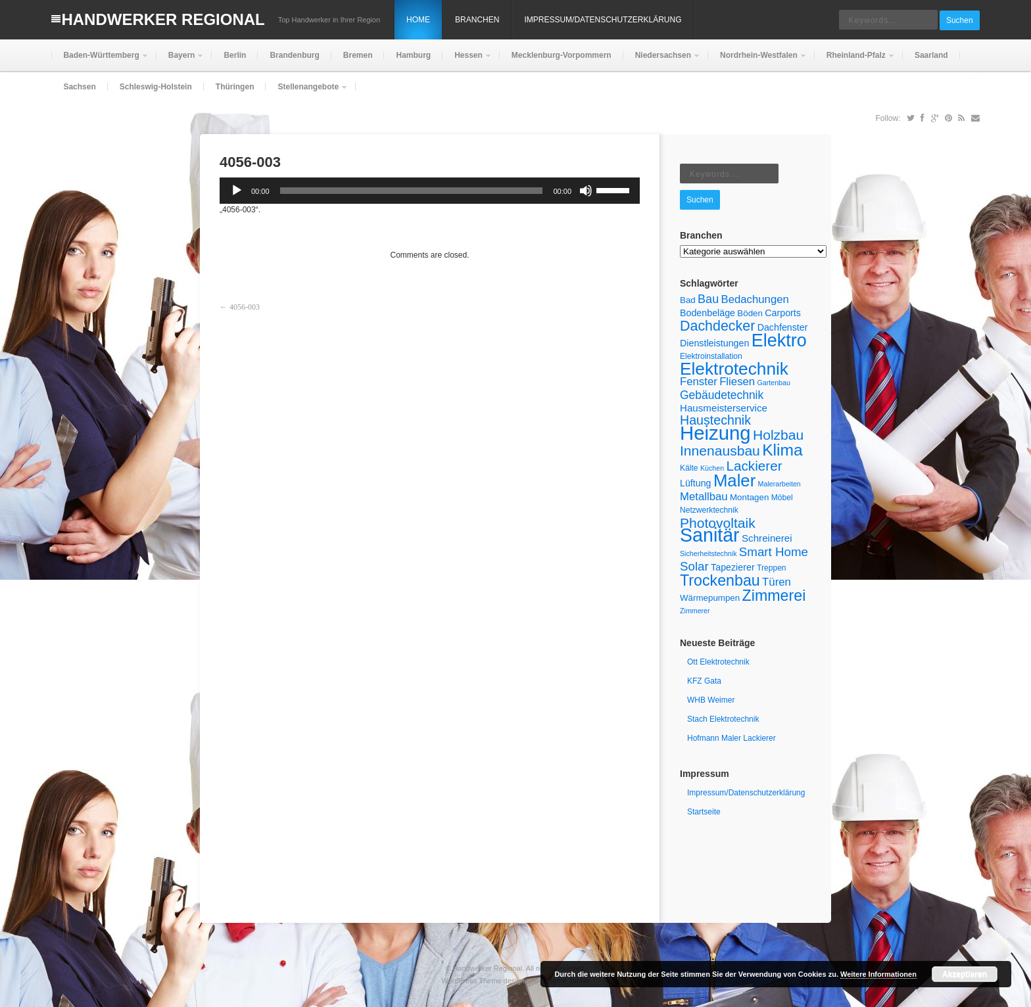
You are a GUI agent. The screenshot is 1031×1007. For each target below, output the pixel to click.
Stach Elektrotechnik (723, 719)
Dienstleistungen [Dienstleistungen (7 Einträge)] (714, 343)
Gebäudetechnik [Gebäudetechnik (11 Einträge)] (721, 395)
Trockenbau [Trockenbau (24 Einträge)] (720, 580)
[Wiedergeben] (236, 190)
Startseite (704, 811)
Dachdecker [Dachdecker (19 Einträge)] (717, 326)
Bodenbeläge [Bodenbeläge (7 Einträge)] (707, 313)
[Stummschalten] (585, 190)
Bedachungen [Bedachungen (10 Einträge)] (755, 299)
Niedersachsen (661, 61)
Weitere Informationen (878, 974)
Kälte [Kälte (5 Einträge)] (689, 468)
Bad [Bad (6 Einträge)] (688, 300)
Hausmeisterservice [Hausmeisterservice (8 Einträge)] (723, 407)
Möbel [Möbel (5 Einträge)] (782, 497)
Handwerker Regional (162, 19)
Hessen (467, 61)
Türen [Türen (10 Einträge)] (776, 582)
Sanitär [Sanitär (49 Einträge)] (710, 535)
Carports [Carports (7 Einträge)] (783, 313)
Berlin (235, 55)
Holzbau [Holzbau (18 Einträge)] (778, 434)
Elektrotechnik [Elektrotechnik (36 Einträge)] (734, 369)
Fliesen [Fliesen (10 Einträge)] (737, 381)
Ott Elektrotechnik (718, 662)
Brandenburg (294, 55)
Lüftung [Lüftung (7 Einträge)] (695, 483)
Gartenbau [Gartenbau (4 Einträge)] (773, 382)
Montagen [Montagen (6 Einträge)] (749, 497)
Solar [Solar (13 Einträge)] (694, 566)
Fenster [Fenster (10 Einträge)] (698, 381)
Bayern (180, 61)
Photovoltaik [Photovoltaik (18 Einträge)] (717, 522)
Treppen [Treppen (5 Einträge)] (771, 568)
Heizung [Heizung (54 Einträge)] (715, 433)
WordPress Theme (471, 981)
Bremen (358, 55)
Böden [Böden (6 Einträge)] (750, 313)
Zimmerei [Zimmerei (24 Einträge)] (774, 595)
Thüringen (235, 86)
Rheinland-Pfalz (855, 61)
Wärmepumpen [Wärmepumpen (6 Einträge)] (710, 598)
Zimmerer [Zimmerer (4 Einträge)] (695, 611)
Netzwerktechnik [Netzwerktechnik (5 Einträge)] (709, 510)
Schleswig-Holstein (156, 86)
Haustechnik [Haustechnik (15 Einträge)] (715, 420)
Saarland (931, 55)
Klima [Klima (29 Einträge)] (782, 450)
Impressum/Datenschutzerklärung (602, 19)
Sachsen (79, 86)
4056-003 (244, 307)
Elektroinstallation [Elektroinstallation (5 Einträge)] (711, 356)
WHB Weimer (710, 700)
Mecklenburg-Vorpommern (561, 55)
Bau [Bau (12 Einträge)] (708, 299)
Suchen (959, 20)
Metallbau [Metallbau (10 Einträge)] (704, 496)
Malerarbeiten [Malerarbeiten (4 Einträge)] (779, 484)
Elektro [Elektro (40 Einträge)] (779, 340)
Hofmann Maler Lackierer (731, 738)
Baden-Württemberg (99, 61)
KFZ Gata (704, 681)
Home (418, 19)
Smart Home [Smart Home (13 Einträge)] (773, 552)
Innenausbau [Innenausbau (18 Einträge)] (720, 450)
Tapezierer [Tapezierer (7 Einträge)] (733, 567)
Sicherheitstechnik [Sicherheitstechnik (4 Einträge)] (708, 553)
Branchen (477, 19)
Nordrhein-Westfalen (757, 61)
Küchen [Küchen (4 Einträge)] (712, 468)
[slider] (411, 190)
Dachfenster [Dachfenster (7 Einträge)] (782, 327)
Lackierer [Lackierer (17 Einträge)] (754, 465)
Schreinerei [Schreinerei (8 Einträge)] (767, 538)
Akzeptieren (964, 974)
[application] (430, 190)
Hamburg (413, 55)
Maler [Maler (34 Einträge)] (734, 480)
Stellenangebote (307, 92)
